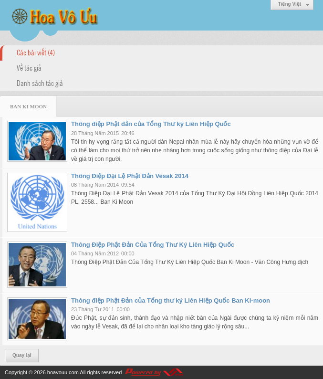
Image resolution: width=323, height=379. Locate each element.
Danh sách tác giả (40, 82)
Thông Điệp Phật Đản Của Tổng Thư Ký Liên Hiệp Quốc (152, 244)
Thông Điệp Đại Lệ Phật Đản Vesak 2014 (129, 175)
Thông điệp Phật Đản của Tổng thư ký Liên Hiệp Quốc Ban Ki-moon (170, 300)
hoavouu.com (63, 372)
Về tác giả (29, 67)
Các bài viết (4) (36, 52)
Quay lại (21, 355)
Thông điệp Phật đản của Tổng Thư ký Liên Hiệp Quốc (151, 123)
